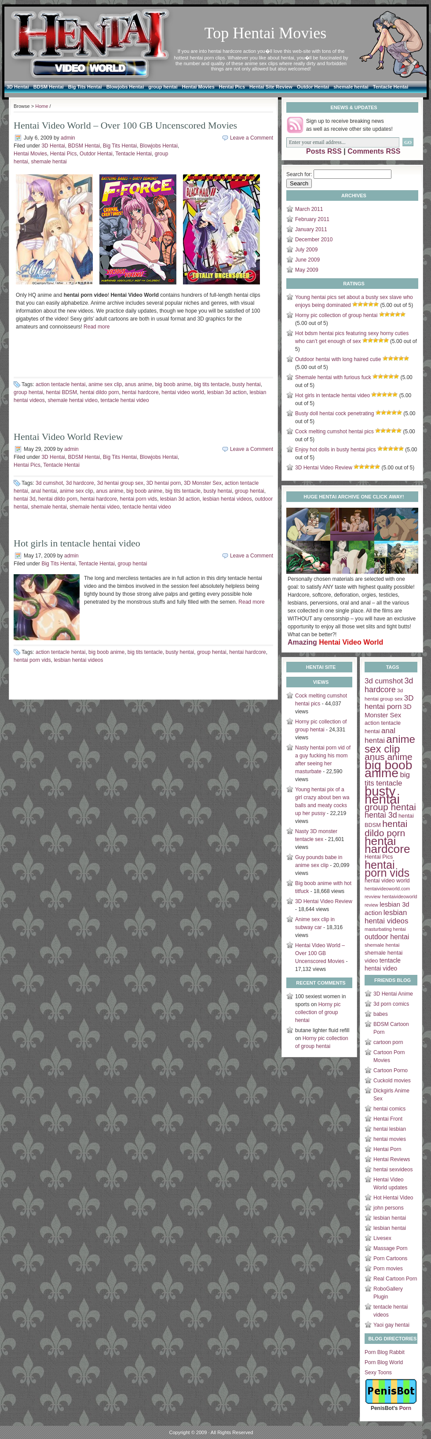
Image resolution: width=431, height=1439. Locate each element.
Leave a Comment (251, 138)
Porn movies (388, 1269)
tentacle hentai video (124, 400)
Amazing (335, 642)
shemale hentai (350, 86)
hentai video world (182, 392)
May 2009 (306, 270)
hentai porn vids (138, 499)
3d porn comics (391, 1004)
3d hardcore (80, 483)
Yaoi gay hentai (391, 1325)
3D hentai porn (163, 483)
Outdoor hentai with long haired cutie (338, 359)
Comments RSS (373, 151)
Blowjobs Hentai (125, 86)
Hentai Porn (387, 1149)
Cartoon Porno (390, 1070)
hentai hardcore (140, 392)
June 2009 (307, 260)
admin (68, 138)
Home (41, 106)
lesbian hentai (389, 1218)
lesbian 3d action (227, 392)
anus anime (138, 384)
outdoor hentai (387, 937)
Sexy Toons (378, 1372)
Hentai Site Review (270, 86)
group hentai (163, 86)
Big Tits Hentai (85, 86)
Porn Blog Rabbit (385, 1352)
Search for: (299, 174)
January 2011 (311, 229)
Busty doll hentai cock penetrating (334, 413)
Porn (405, 1408)
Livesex (382, 1238)
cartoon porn (388, 1042)
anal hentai (44, 491)
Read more (97, 327)
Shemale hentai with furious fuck (333, 377)
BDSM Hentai (48, 86)
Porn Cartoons (390, 1258)
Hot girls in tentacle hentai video (77, 543)
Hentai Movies (198, 86)
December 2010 (313, 239)
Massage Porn (390, 1248)
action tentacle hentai (60, 384)
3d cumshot (49, 483)
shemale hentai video (72, 400)
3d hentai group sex (120, 483)
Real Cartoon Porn (395, 1279)
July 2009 (306, 250)
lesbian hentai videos (227, 499)
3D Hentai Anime (393, 994)
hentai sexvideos (393, 1169)
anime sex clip (105, 384)
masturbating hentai (385, 929)
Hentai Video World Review (68, 436)
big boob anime (173, 384)
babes (380, 1014)
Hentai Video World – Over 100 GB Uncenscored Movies (125, 125)
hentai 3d (24, 499)
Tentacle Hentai (391, 86)
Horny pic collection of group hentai (336, 315)
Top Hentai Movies (265, 33)
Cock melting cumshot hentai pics (334, 431)
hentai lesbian (389, 1129)
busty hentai (246, 384)
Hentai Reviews (391, 1159)
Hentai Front (387, 1119)
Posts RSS (324, 151)
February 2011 (312, 219)
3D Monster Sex (203, 483)
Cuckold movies (392, 1080)
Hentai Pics (232, 86)
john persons (388, 1208)
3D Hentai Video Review (323, 468)
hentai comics (389, 1109)
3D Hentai (18, 86)
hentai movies (389, 1139)
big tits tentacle (211, 384)
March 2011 (309, 209)
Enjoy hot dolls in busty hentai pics (335, 449)
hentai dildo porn (99, 392)
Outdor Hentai (313, 86)
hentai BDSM (61, 392)
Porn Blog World (384, 1362)
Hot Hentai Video (393, 1198)
